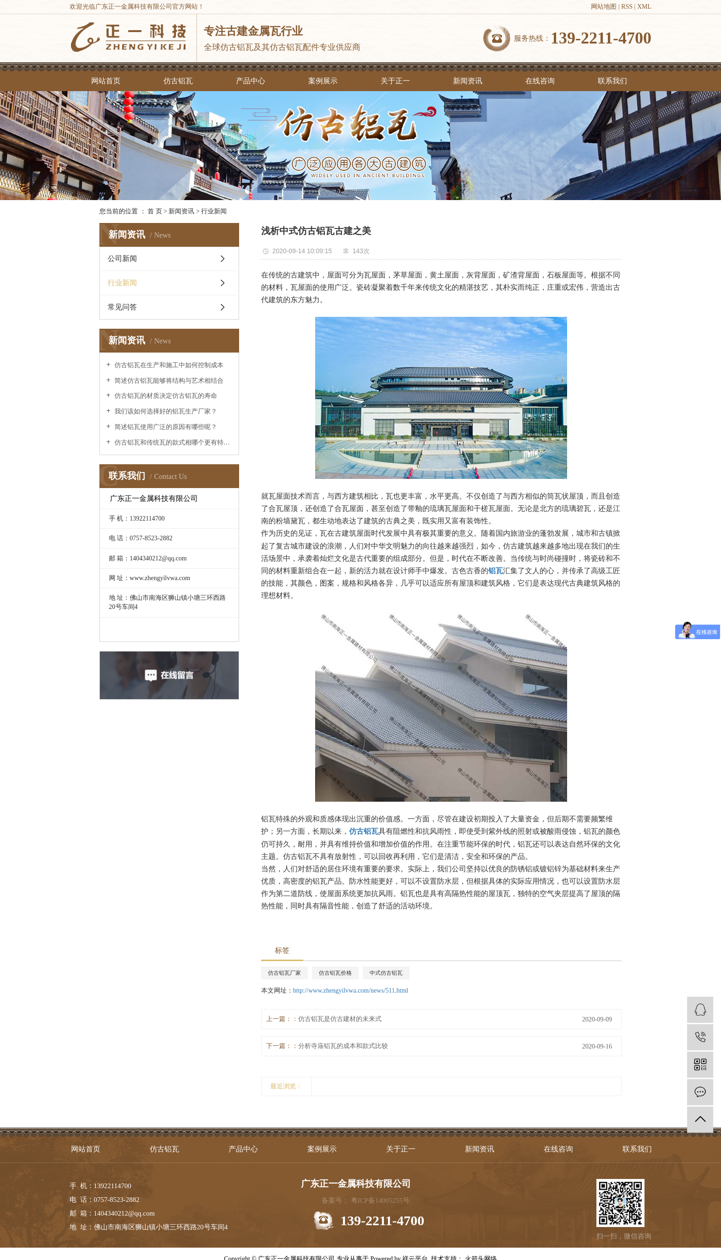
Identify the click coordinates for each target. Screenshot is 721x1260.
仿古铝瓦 (178, 81)
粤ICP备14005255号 (380, 1200)
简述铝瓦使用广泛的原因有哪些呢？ (165, 427)
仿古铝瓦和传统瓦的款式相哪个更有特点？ (172, 442)
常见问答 (122, 307)
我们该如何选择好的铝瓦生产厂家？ (165, 411)
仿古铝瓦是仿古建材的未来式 (340, 1019)
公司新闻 (122, 258)
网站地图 (604, 6)
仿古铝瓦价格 (335, 973)
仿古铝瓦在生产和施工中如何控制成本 (168, 365)
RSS (627, 6)
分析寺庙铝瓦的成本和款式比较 (343, 1046)
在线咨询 (540, 81)
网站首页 (105, 81)
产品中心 (250, 81)
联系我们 (612, 81)
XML (644, 6)
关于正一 (395, 81)
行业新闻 (214, 211)
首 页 (154, 211)
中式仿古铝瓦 (386, 973)
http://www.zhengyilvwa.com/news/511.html (351, 990)
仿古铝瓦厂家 (284, 973)
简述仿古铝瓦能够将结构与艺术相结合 (168, 380)
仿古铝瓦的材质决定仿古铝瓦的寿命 (165, 395)
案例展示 (323, 81)
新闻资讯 (467, 81)
